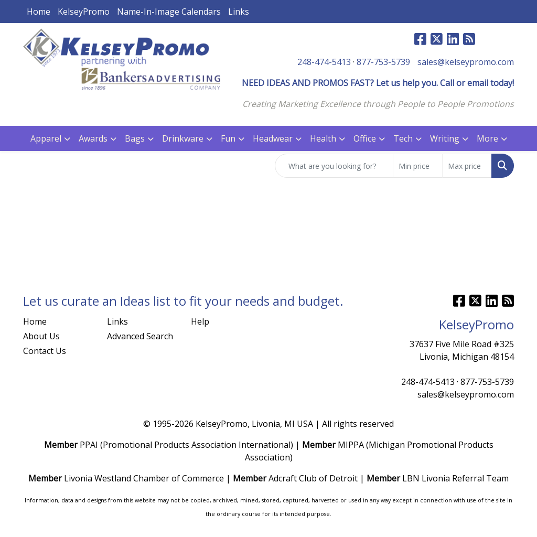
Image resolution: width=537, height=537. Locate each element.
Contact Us (44, 351)
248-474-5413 (324, 62)
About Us (41, 336)
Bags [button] (135, 138)
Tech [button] (403, 138)
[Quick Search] (334, 166)
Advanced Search (140, 336)
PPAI (89, 444)
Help (200, 321)
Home (38, 11)
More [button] (487, 138)
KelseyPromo (84, 11)
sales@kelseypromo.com (465, 62)
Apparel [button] (45, 138)
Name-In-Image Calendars (169, 11)
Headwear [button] (273, 138)
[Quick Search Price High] (467, 166)
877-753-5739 (383, 62)
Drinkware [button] (182, 138)
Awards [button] (93, 138)
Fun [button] (228, 138)
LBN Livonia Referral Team (455, 478)
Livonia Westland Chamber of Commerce (144, 478)
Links (238, 11)
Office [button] (364, 138)
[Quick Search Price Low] (418, 166)
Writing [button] (444, 138)
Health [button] (323, 138)
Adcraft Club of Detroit (313, 478)
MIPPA (351, 444)
